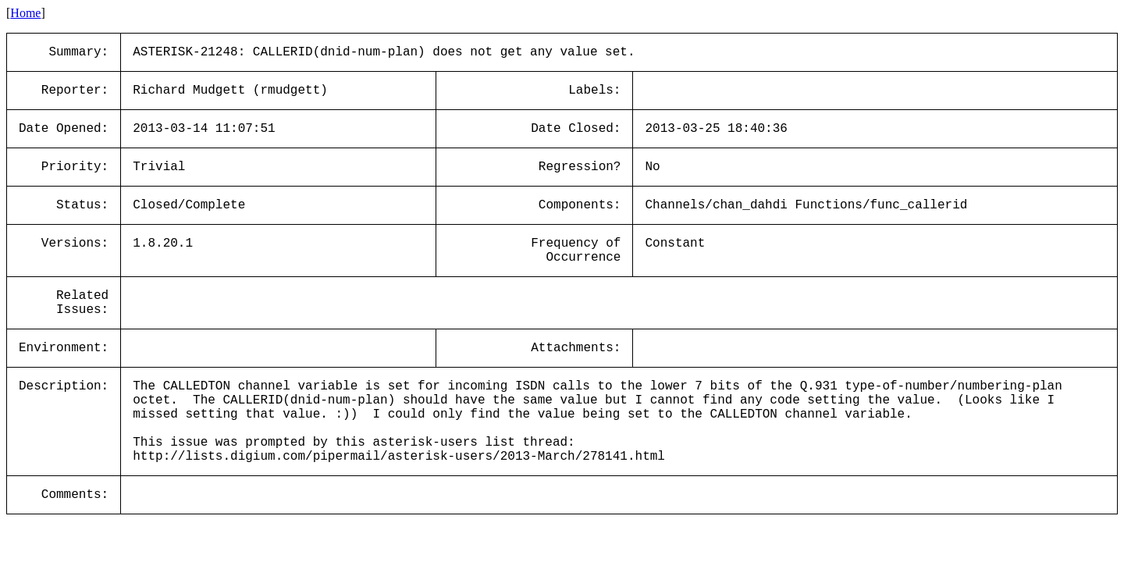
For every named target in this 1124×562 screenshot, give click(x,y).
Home (25, 13)
